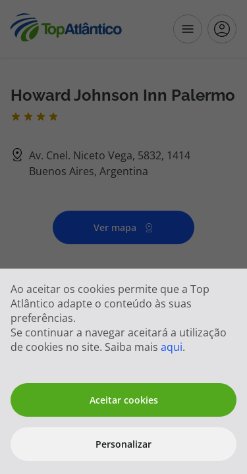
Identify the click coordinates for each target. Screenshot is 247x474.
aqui (171, 347)
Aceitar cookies (124, 400)
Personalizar (123, 444)
